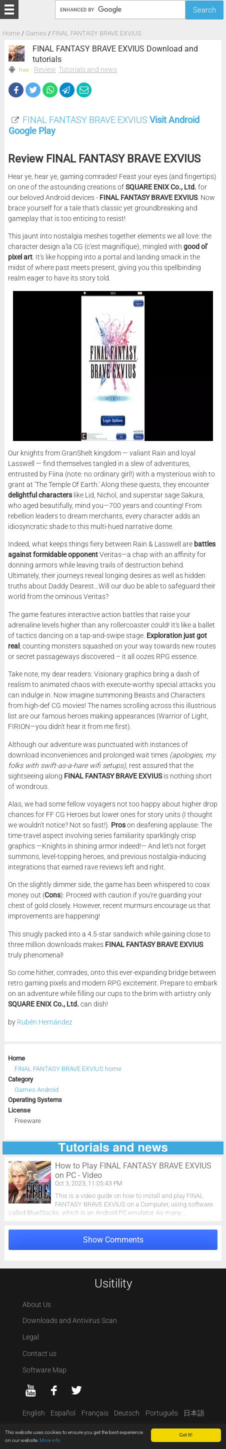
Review (45, 70)
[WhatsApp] (50, 90)
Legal (30, 1337)
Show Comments (113, 1239)
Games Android (36, 1090)
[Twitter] (33, 90)
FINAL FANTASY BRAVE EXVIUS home (68, 1068)
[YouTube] (31, 1391)
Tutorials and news (87, 70)
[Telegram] (67, 90)
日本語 (194, 1413)
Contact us (39, 1354)
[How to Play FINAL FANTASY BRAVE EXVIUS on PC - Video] (113, 1188)
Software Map (44, 1370)
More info (50, 1441)
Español (63, 1413)
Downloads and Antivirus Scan (69, 1320)
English (33, 1413)
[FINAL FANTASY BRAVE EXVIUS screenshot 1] (113, 366)
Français (95, 1413)
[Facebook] (16, 90)
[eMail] (84, 90)
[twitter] (76, 1391)
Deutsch (127, 1413)
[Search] (120, 9)
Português (162, 1413)
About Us (36, 1304)
